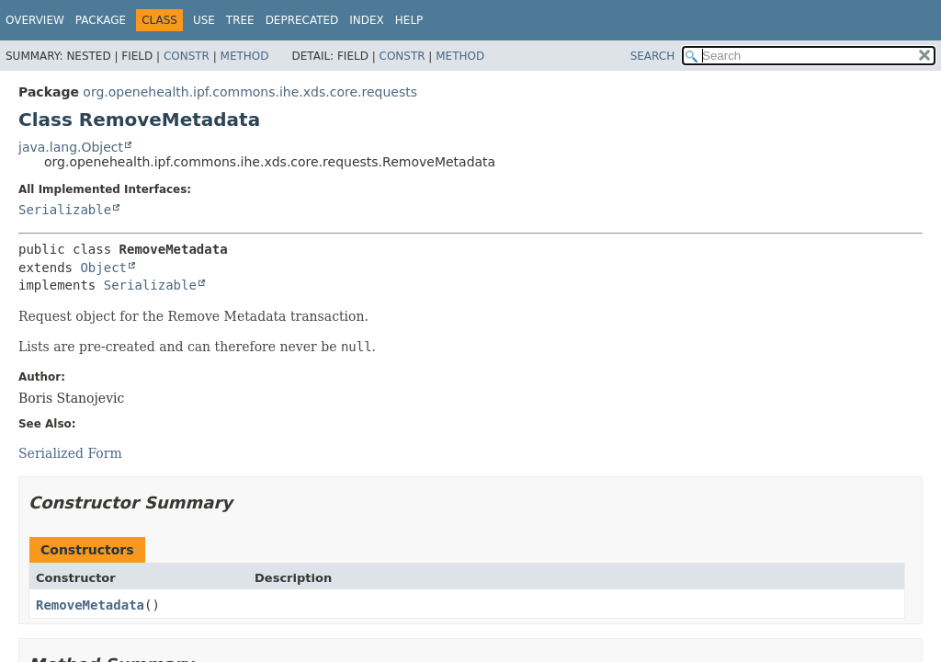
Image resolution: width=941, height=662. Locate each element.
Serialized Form (70, 453)
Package (100, 20)
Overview (35, 20)
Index (366, 20)
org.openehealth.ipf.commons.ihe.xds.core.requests (250, 92)
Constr (187, 56)
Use (204, 20)
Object (103, 267)
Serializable (64, 209)
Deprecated (302, 20)
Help (409, 20)
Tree (240, 20)
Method (245, 56)
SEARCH (652, 56)
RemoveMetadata (90, 605)
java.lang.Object (70, 147)
